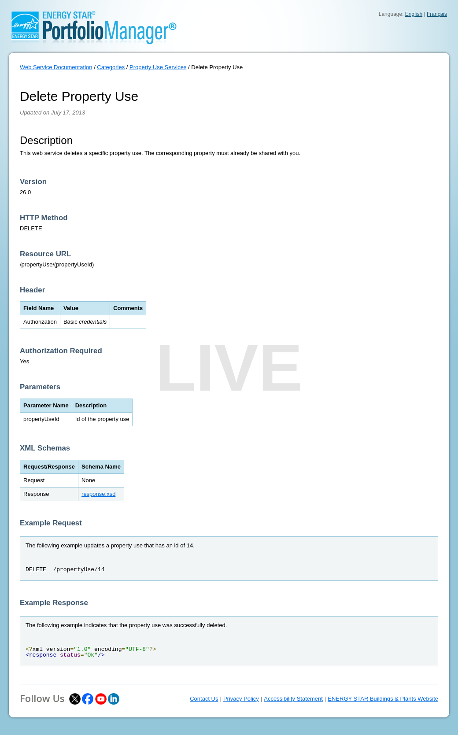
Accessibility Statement (293, 698)
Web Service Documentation (56, 67)
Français (437, 14)
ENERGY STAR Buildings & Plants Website (383, 698)
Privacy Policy (241, 698)
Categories (111, 67)
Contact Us (204, 698)
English (413, 14)
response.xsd (98, 494)
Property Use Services (157, 67)
